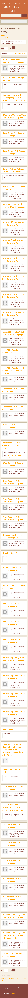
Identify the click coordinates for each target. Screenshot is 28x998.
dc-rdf (8, 978)
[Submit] (25, 15)
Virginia (10, 457)
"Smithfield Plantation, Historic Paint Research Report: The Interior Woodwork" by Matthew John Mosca (12, 749)
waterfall (14, 457)
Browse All (5, 35)
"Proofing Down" (9, 553)
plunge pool (13, 455)
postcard (19, 455)
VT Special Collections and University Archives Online (14, 7)
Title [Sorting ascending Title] (9, 53)
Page (4, 48)
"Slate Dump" (8, 730)
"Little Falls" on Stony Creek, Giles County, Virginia (11, 445)
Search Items (4, 37)
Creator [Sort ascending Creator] (15, 53)
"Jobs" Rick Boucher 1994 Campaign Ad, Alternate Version (13, 370)
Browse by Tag (14, 35)
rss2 (2, 980)
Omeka (14, 993)
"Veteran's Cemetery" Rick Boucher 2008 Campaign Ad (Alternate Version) (14, 935)
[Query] (14, 15)
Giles (8, 455)
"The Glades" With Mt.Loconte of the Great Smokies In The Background (14, 807)
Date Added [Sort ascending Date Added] (21, 53)
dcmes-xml (14, 978)
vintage (5, 457)
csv (5, 978)
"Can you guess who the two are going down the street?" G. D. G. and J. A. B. (13, 97)
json (18, 978)
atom (2, 978)
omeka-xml (23, 978)
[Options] (22, 15)
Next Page (13, 47)
